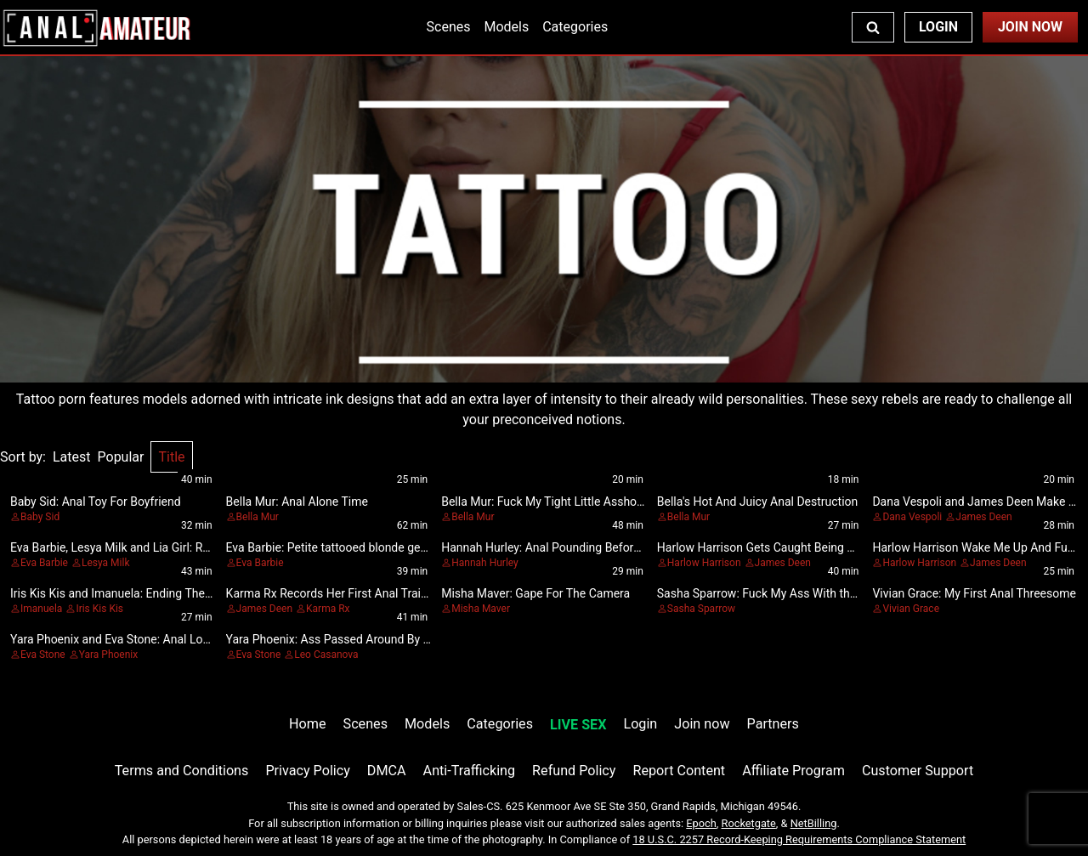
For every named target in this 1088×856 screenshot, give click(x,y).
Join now (701, 724)
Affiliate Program (793, 770)
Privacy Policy (307, 770)
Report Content (678, 770)
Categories (575, 27)
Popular (121, 457)
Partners (773, 724)
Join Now (1030, 27)
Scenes (449, 27)
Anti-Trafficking (469, 770)
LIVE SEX (578, 725)
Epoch (701, 823)
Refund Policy (573, 770)
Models (506, 27)
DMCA (386, 770)
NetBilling (813, 823)
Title (171, 457)
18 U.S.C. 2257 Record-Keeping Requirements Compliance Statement (799, 839)
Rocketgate (749, 823)
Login (938, 27)
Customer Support (917, 770)
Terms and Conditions (182, 770)
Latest (72, 457)
